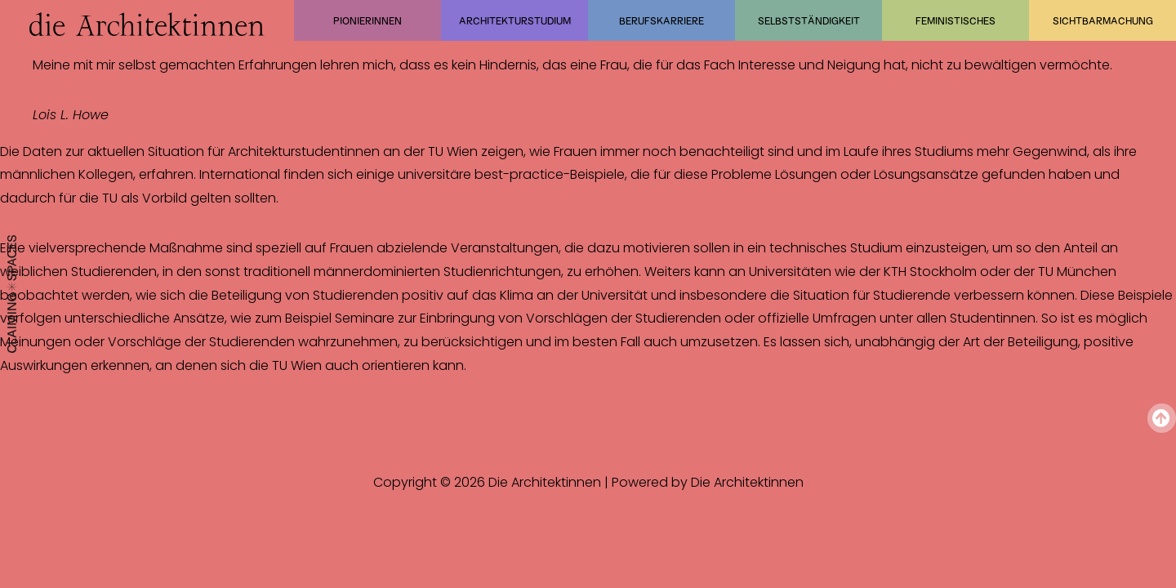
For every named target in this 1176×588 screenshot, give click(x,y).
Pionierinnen (367, 20)
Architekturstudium (515, 20)
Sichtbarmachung (1103, 20)
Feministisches (955, 20)
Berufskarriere (661, 20)
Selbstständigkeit (809, 20)
